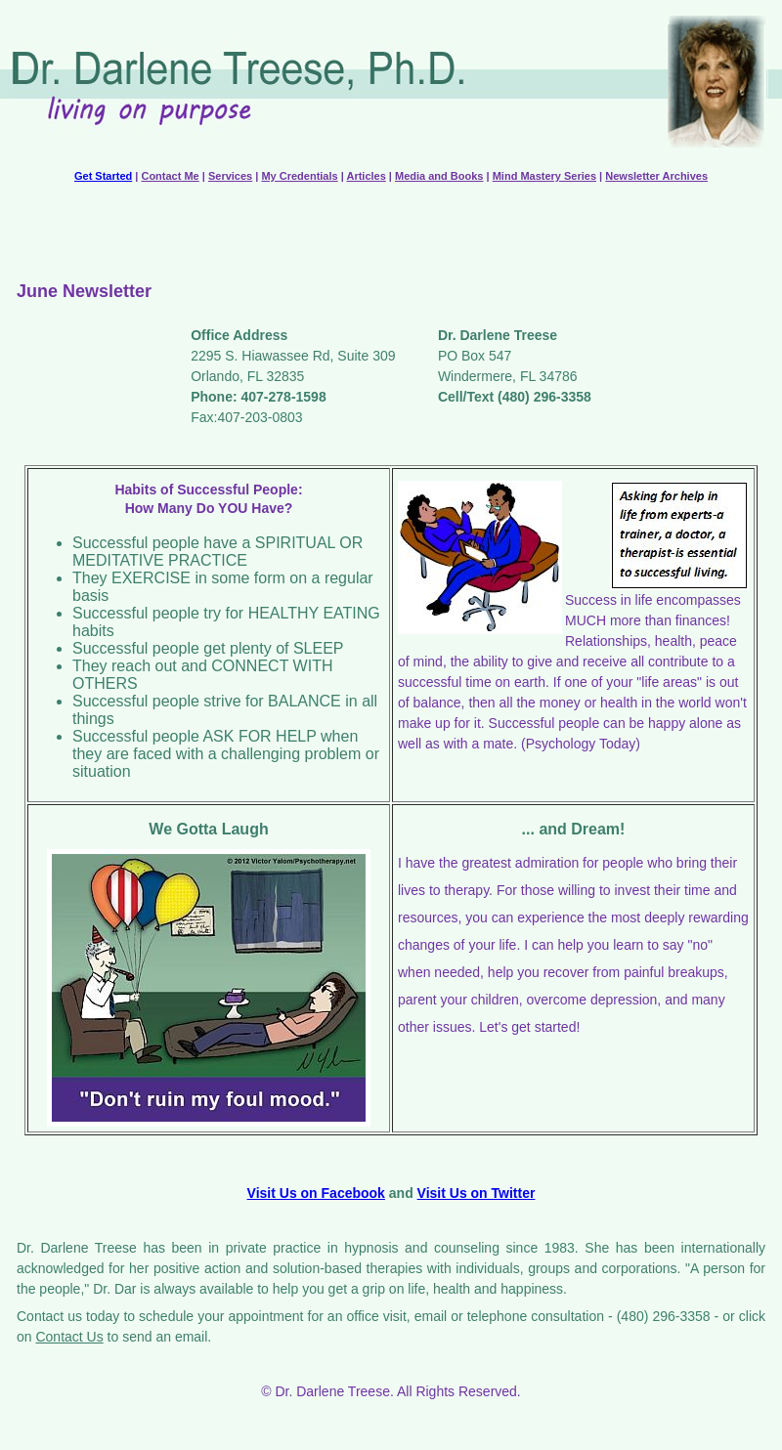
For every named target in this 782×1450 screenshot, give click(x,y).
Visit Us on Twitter (476, 1193)
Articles (365, 176)
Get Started (103, 176)
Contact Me (169, 176)
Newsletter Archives (656, 176)
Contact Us (69, 1336)
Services (230, 176)
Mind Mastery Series (544, 176)
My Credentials (299, 176)
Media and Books (439, 176)
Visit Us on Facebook (316, 1193)
